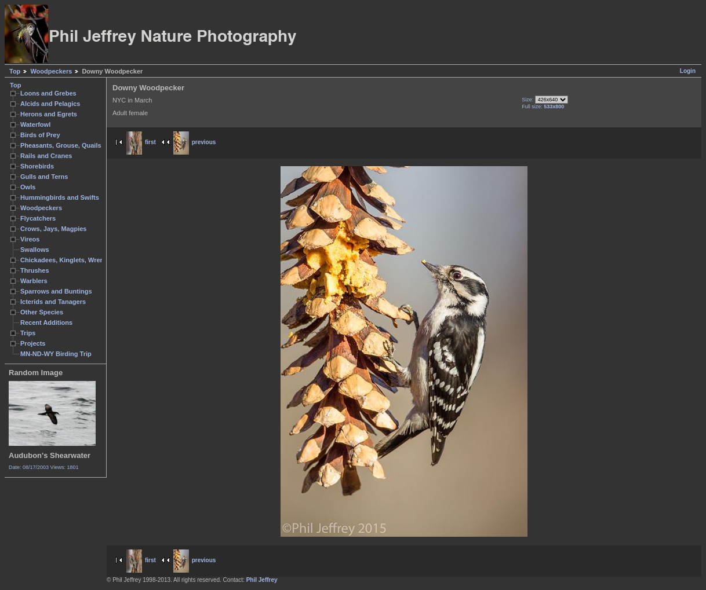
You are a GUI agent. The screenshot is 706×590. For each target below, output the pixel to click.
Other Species (41, 312)
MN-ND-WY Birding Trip (56, 353)
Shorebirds (37, 166)
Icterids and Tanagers (53, 301)
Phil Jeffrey (262, 580)
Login (688, 71)
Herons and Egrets (48, 114)
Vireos (29, 239)
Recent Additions (46, 322)
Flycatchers (38, 218)
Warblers (34, 280)
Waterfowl (35, 124)
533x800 (554, 106)
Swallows (34, 249)
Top (14, 71)
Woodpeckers (51, 71)
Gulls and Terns (44, 176)
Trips (27, 332)
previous (194, 142)
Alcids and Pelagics (50, 103)
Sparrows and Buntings (56, 291)
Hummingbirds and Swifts (59, 197)
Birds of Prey (40, 134)
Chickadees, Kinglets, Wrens (63, 259)
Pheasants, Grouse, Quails (60, 145)
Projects (32, 343)
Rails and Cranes (46, 155)
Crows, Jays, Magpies (53, 228)
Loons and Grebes (48, 93)
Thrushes (34, 270)
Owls (27, 187)
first (141, 142)
